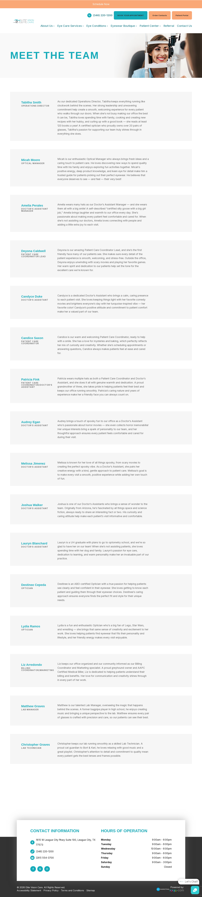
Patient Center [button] (150, 26)
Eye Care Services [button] (70, 26)
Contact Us (184, 26)
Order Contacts (159, 15)
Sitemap (90, 890)
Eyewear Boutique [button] (124, 26)
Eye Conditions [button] (97, 26)
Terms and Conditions (72, 890)
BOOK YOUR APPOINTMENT (130, 15)
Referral (168, 26)
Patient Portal (182, 15)
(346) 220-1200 (102, 15)
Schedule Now (101, 4)
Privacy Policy (51, 890)
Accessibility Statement (29, 890)
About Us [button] (47, 26)
